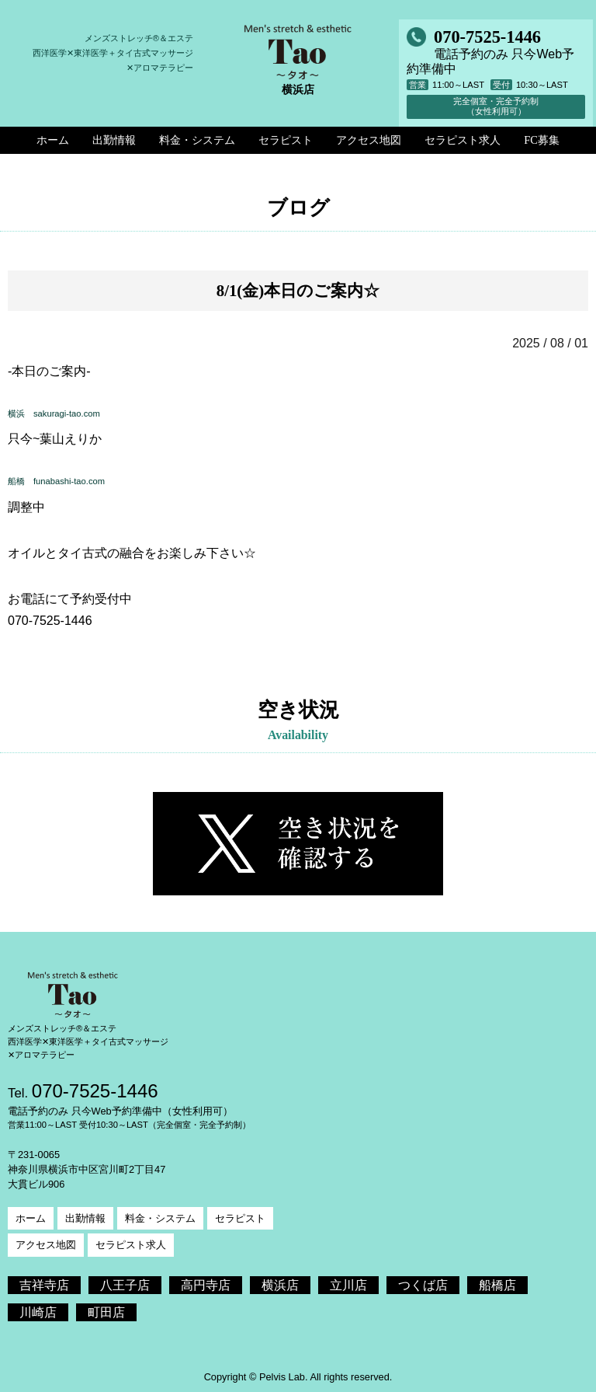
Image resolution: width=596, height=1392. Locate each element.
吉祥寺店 (44, 1285)
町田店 (106, 1312)
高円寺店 (205, 1285)
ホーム (31, 1218)
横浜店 (280, 1285)
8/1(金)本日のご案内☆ (298, 290)
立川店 (348, 1285)
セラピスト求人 (130, 1245)
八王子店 (125, 1285)
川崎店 (38, 1312)
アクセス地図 (46, 1245)
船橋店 (497, 1285)
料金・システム (160, 1218)
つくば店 (423, 1285)
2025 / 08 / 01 (550, 343)
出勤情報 (85, 1218)
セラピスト (240, 1218)
